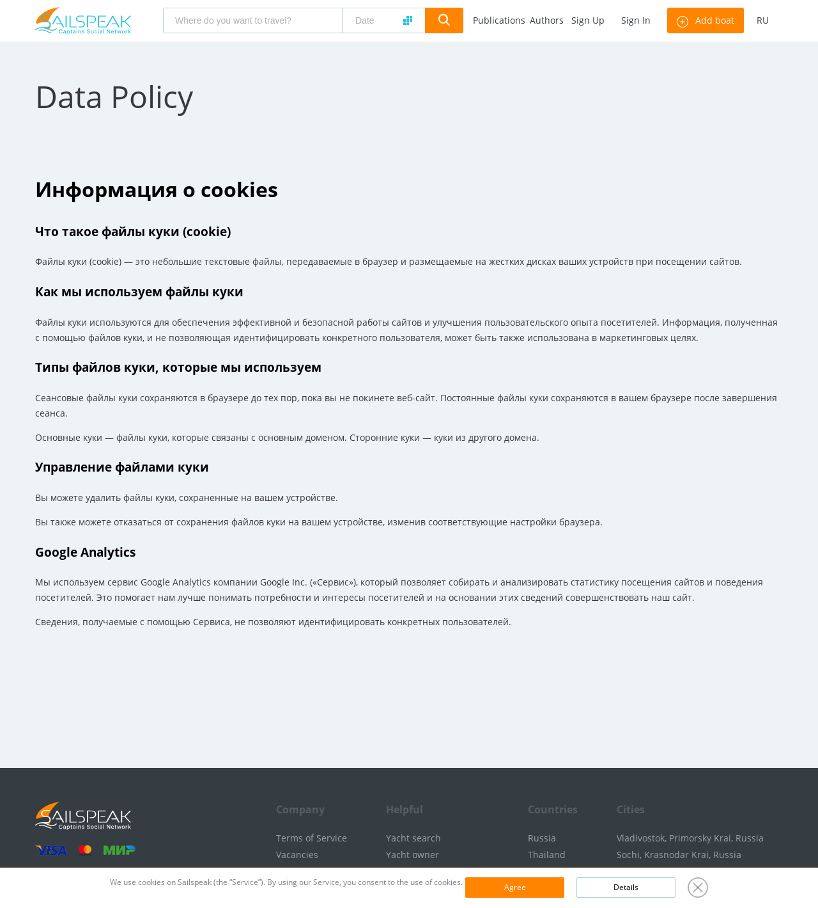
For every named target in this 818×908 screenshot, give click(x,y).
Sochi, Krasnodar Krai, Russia (679, 854)
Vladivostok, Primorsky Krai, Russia (690, 838)
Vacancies (297, 854)
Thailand (547, 854)
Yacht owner (412, 854)
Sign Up (588, 20)
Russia (542, 838)
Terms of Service (311, 838)
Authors (547, 20)
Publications (499, 20)
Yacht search (413, 838)
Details (626, 887)
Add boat (705, 20)
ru (763, 20)
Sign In (636, 20)
